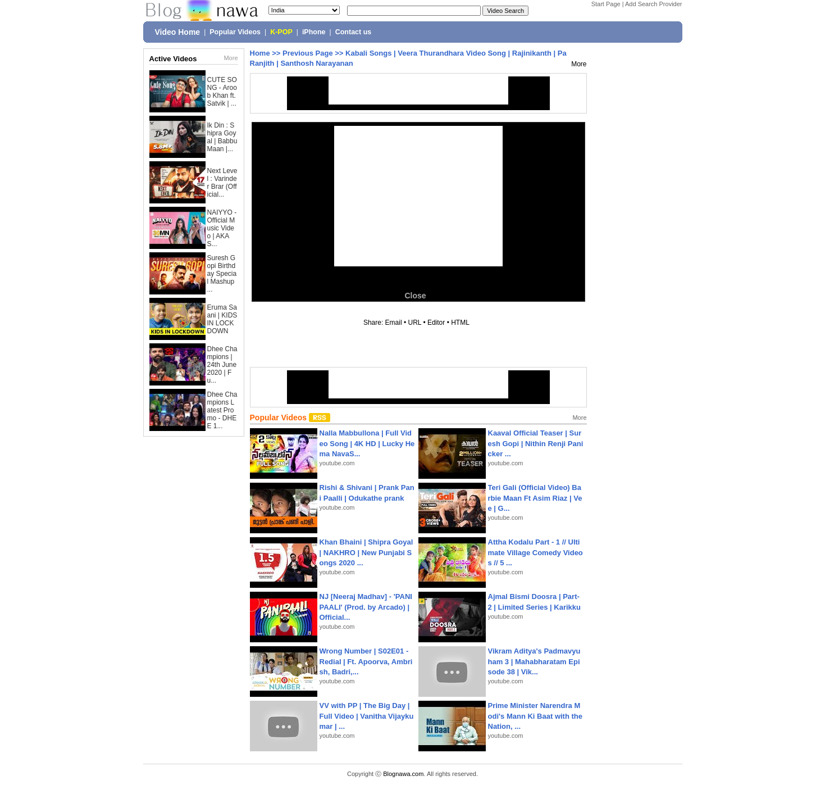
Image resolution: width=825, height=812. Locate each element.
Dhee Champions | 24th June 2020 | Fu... (222, 364)
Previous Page (307, 53)
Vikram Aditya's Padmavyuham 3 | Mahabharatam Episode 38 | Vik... (534, 661)
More (231, 58)
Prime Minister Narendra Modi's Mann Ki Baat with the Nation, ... (535, 715)
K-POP (281, 32)
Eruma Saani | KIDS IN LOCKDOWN (222, 319)
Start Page (606, 4)
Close (415, 295)
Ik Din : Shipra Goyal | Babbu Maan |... (222, 137)
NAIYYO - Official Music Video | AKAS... (222, 228)
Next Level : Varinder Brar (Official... (222, 182)
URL (415, 322)
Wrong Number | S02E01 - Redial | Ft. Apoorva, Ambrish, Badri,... (366, 661)
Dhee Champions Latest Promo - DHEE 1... (222, 410)
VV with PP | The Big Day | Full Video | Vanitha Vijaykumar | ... (367, 715)
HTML (460, 322)
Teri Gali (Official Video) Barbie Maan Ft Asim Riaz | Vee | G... (535, 497)
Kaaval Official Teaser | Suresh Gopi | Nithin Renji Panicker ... (536, 443)
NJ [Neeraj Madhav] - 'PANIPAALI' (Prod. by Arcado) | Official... (366, 606)
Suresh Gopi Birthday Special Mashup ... (222, 273)
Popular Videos (235, 32)
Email (393, 322)
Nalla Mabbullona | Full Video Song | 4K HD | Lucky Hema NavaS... (367, 443)
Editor (436, 322)
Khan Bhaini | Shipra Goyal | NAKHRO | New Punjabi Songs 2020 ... (366, 552)
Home (260, 53)
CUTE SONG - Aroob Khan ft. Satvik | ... (222, 91)
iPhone (314, 32)
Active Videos (173, 59)
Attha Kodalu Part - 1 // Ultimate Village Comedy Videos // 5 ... (535, 552)
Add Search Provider (653, 4)
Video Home (177, 32)
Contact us (353, 32)
